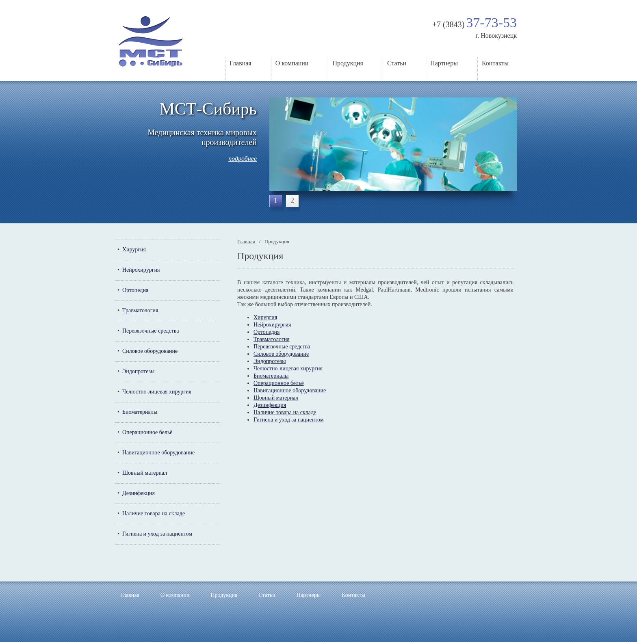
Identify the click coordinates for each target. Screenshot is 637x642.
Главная (240, 63)
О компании (292, 63)
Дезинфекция (138, 493)
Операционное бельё (147, 432)
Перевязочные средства (150, 331)
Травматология (140, 310)
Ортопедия (135, 290)
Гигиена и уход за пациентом (157, 534)
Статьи (396, 63)
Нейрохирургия (141, 270)
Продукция (347, 63)
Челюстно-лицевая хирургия (156, 392)
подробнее (242, 158)
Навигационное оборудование (158, 453)
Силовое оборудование (150, 351)
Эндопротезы (138, 371)
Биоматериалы (139, 412)
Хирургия (134, 249)
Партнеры (444, 63)
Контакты (495, 63)
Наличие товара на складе (153, 513)
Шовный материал (144, 473)
